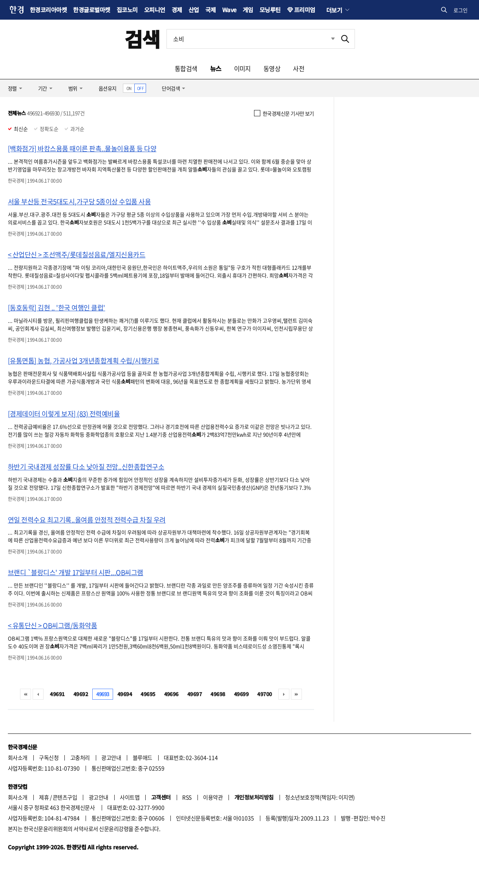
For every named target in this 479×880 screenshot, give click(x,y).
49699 (241, 694)
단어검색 (171, 88)
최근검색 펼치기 (327, 39)
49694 (124, 694)
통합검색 (186, 68)
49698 (217, 694)
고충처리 (80, 757)
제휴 (44, 797)
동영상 (271, 68)
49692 (80, 694)
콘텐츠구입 (65, 797)
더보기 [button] (334, 9)
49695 (148, 694)
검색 (142, 39)
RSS (186, 797)
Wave (229, 10)
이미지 (242, 68)
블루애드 (142, 757)
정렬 (12, 88)
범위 (72, 88)
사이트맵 (129, 797)
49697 (194, 694)
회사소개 (17, 757)
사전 (298, 68)
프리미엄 (304, 10)
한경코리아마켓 (48, 10)
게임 (248, 10)
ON (129, 88)
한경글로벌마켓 (91, 10)
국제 (210, 10)
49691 (57, 694)
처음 (25, 694)
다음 (283, 694)
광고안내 (111, 757)
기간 (42, 88)
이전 (38, 694)
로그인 (460, 10)
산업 (193, 10)
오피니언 (154, 10)
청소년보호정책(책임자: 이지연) (320, 797)
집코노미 (127, 10)
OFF (140, 88)
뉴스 (215, 68)
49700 (264, 694)
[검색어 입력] (251, 38)
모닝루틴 (270, 10)
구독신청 (49, 757)
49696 (171, 694)
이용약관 (213, 797)
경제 (177, 10)
